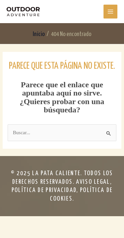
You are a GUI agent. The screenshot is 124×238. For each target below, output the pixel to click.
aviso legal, (94, 182)
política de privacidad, (46, 190)
